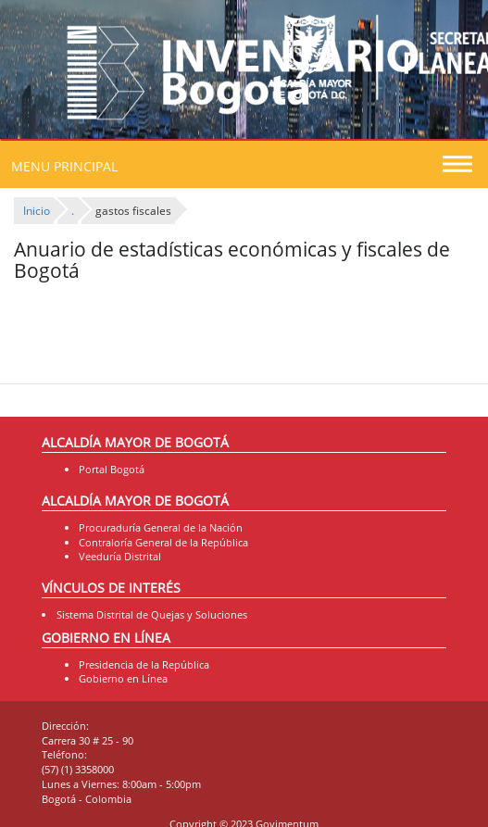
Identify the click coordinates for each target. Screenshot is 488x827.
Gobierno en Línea (123, 678)
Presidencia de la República (144, 664)
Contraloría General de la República (163, 542)
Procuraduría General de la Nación (161, 527)
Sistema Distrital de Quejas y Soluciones (151, 614)
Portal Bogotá (111, 469)
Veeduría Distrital (120, 556)
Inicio (36, 211)
